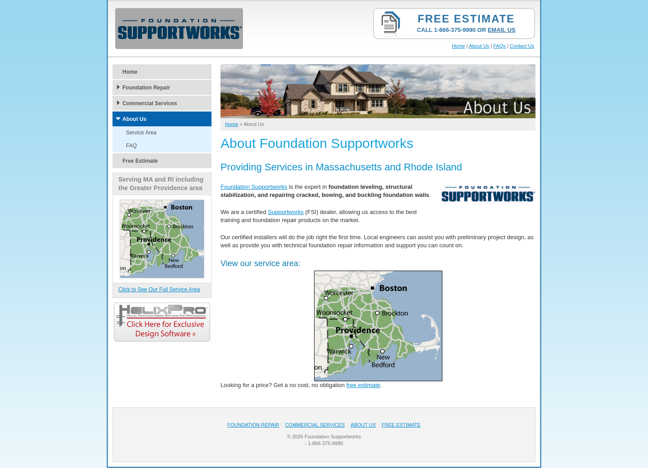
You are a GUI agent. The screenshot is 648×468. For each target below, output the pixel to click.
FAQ (131, 146)
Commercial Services (149, 103)
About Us (479, 46)
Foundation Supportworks (253, 186)
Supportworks (285, 212)
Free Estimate (466, 19)
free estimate (363, 385)
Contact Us (522, 46)
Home (458, 46)
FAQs (499, 46)
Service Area (141, 132)
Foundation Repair (146, 88)
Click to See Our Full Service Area (159, 289)
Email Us (502, 30)
